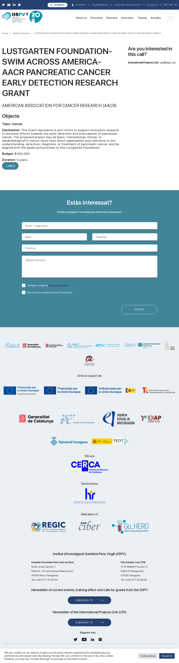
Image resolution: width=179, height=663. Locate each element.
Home (5, 33)
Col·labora (58, 5)
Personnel (96, 17)
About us (81, 17)
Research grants (21, 33)
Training (142, 17)
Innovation (127, 17)
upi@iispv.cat (168, 62)
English (168, 5)
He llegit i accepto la (45, 285)
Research (111, 17)
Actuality (156, 17)
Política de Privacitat (58, 285)
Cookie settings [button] (147, 656)
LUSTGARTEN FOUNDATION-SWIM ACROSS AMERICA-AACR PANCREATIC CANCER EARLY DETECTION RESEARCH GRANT (97, 33)
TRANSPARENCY (100, 5)
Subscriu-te (84, 600)
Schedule (152, 5)
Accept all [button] (167, 655)
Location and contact (127, 5)
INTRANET (81, 5)
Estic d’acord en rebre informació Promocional (47, 292)
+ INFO (10, 166)
